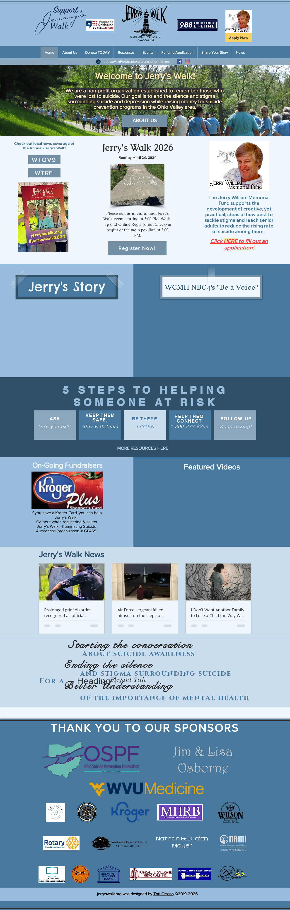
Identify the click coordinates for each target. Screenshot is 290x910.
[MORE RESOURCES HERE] (143, 448)
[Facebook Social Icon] (179, 61)
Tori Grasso (163, 894)
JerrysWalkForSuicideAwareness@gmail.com (137, 61)
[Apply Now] (238, 37)
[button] (43, 217)
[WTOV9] (44, 159)
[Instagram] (187, 61)
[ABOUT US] (144, 121)
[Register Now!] (137, 248)
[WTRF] (44, 172)
